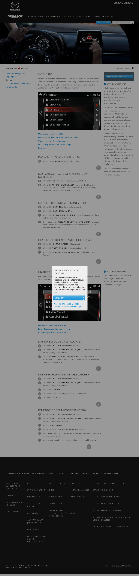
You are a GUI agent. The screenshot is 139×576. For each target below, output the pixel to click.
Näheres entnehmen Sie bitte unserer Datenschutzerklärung (68, 305)
